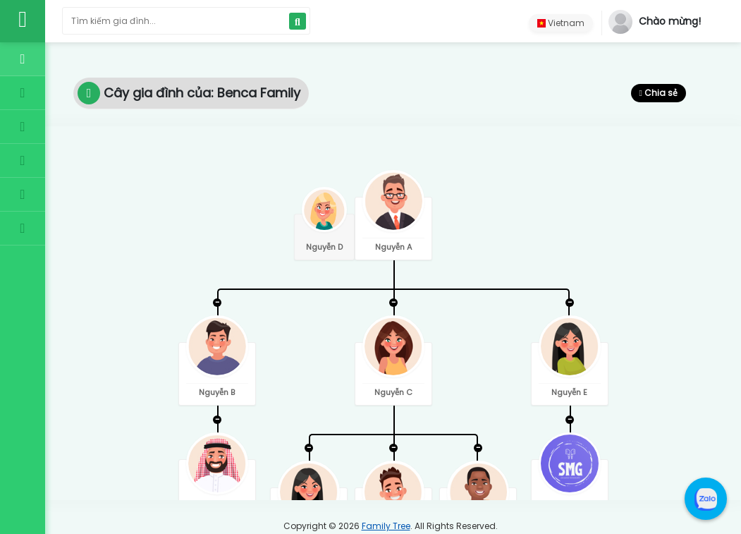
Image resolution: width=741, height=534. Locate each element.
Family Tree (386, 526)
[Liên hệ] (22, 228)
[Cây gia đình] (22, 93)
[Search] (297, 21)
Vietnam (560, 23)
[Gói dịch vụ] (22, 127)
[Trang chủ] (22, 59)
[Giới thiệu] (22, 195)
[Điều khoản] (22, 161)
